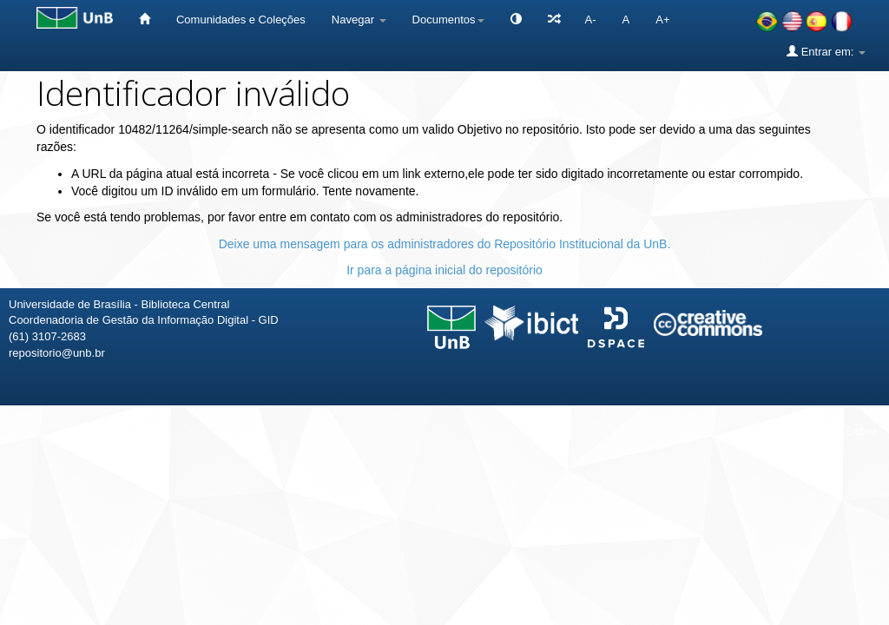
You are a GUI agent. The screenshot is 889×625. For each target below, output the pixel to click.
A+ (662, 19)
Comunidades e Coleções (241, 19)
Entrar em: (826, 51)
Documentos (448, 19)
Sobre (861, 431)
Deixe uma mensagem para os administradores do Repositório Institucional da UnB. (445, 244)
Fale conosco (786, 431)
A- (590, 19)
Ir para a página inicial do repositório (444, 270)
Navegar (359, 19)
